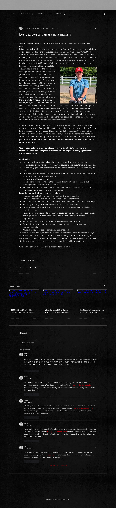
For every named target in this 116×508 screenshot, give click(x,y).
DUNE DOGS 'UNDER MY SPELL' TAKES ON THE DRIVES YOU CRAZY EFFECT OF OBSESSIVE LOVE (23, 311)
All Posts (12, 14)
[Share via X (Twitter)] (25, 267)
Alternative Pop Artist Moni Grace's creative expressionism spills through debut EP (57, 311)
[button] (105, 14)
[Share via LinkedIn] (30, 267)
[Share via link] (36, 267)
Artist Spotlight (61, 14)
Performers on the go (26, 14)
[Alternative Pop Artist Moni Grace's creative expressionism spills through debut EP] (58, 298)
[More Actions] (95, 354)
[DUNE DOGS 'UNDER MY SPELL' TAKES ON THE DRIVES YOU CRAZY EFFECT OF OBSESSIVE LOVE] (24, 298)
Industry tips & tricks (45, 14)
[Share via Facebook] (20, 267)
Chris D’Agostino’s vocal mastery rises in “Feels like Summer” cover (91, 311)
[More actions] (95, 28)
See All (105, 285)
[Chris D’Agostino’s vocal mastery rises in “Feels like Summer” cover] (92, 298)
